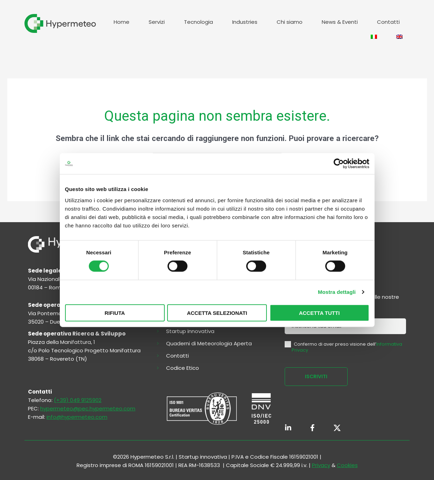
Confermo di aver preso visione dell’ (343, 347)
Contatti (388, 22)
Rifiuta (115, 313)
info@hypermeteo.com (77, 417)
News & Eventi (340, 22)
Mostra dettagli (337, 292)
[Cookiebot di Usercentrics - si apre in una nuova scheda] (338, 163)
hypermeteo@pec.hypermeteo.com (87, 408)
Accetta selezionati (217, 313)
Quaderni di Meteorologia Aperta (209, 343)
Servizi (157, 22)
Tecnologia (198, 22)
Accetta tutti (319, 313)
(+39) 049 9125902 (77, 400)
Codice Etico (182, 368)
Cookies (347, 465)
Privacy (321, 465)
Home (121, 22)
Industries (244, 22)
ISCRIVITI (316, 376)
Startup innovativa (190, 331)
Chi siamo (290, 22)
